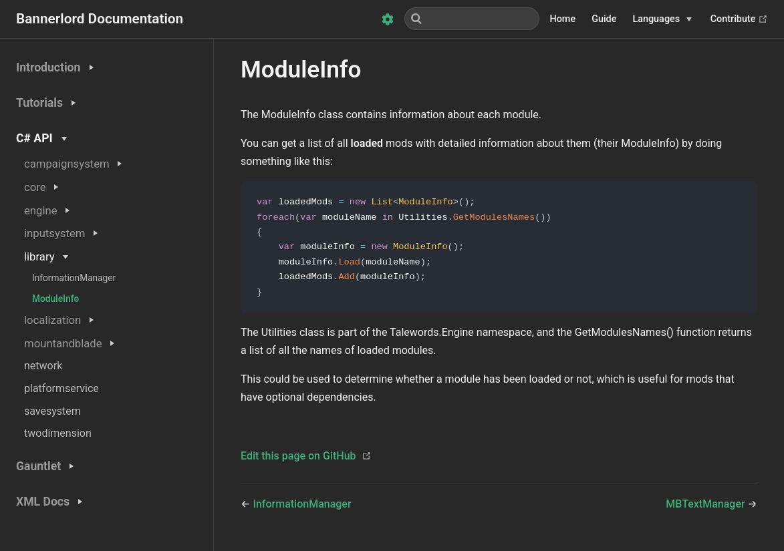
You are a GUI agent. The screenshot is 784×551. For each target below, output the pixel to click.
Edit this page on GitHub (298, 458)
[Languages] (662, 19)
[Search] (471, 18)
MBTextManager (706, 506)
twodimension (58, 433)
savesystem (52, 411)
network (43, 365)
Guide (604, 19)
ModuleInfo (55, 298)
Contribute (739, 19)
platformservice (61, 388)
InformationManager (74, 277)
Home (563, 19)
